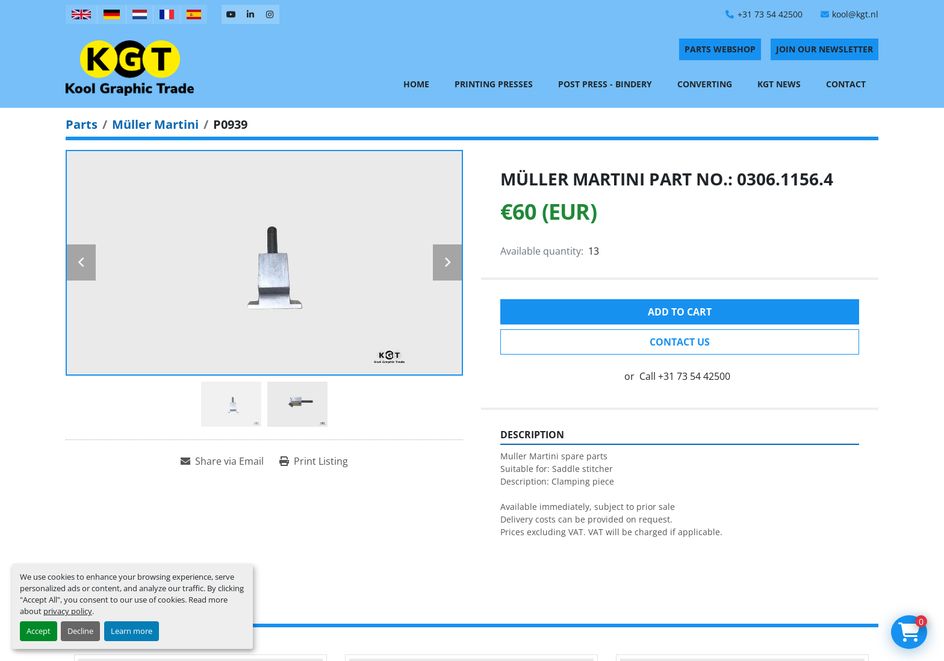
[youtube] (231, 14)
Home (416, 84)
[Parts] (82, 124)
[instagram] (269, 14)
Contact (846, 84)
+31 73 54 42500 (770, 14)
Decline (80, 630)
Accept (38, 630)
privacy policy (67, 611)
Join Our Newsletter (824, 49)
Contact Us (680, 342)
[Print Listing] (314, 461)
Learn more (131, 630)
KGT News (779, 84)
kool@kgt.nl (855, 14)
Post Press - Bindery (605, 84)
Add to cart (680, 311)
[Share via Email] (222, 461)
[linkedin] (250, 14)
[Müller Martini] (155, 124)
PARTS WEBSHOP (720, 49)
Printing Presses (494, 84)
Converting (704, 84)
